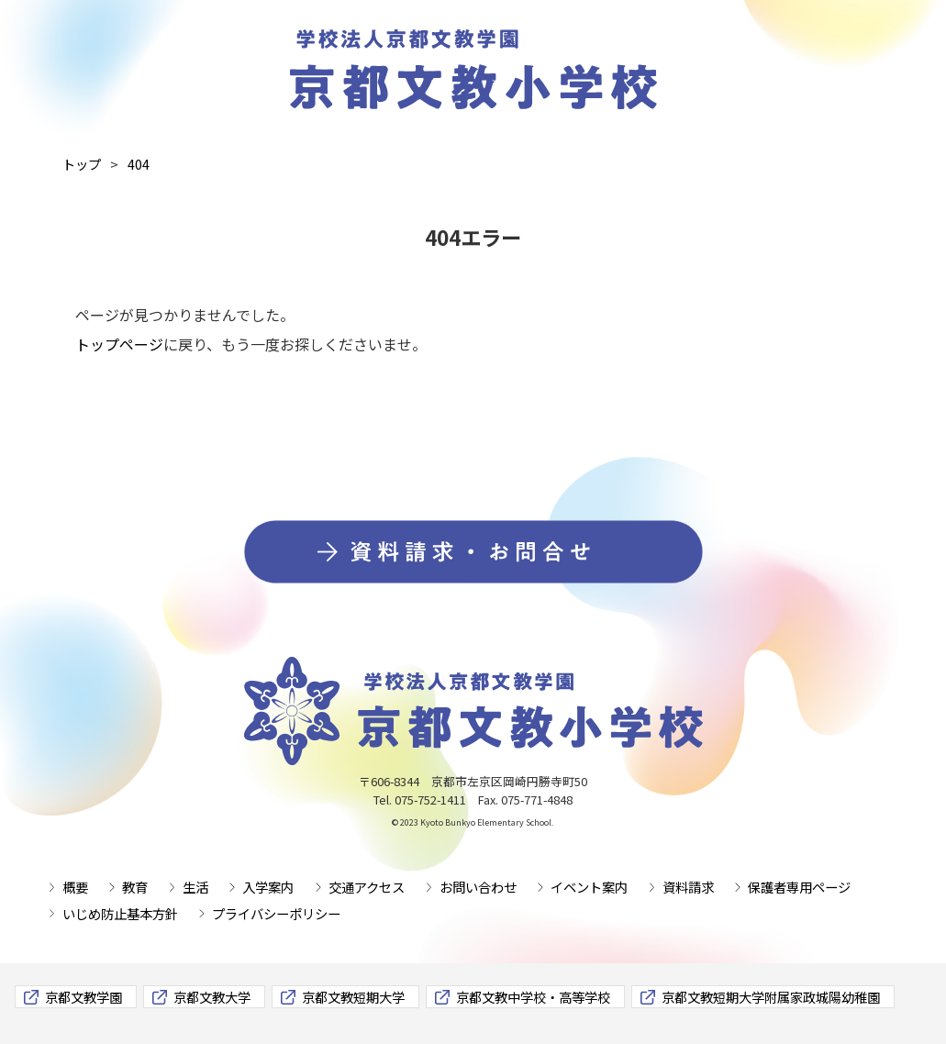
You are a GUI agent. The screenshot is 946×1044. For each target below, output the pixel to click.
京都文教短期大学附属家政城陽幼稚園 (771, 996)
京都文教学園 (83, 996)
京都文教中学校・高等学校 (533, 996)
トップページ (119, 344)
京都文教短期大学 (353, 996)
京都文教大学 (211, 996)
